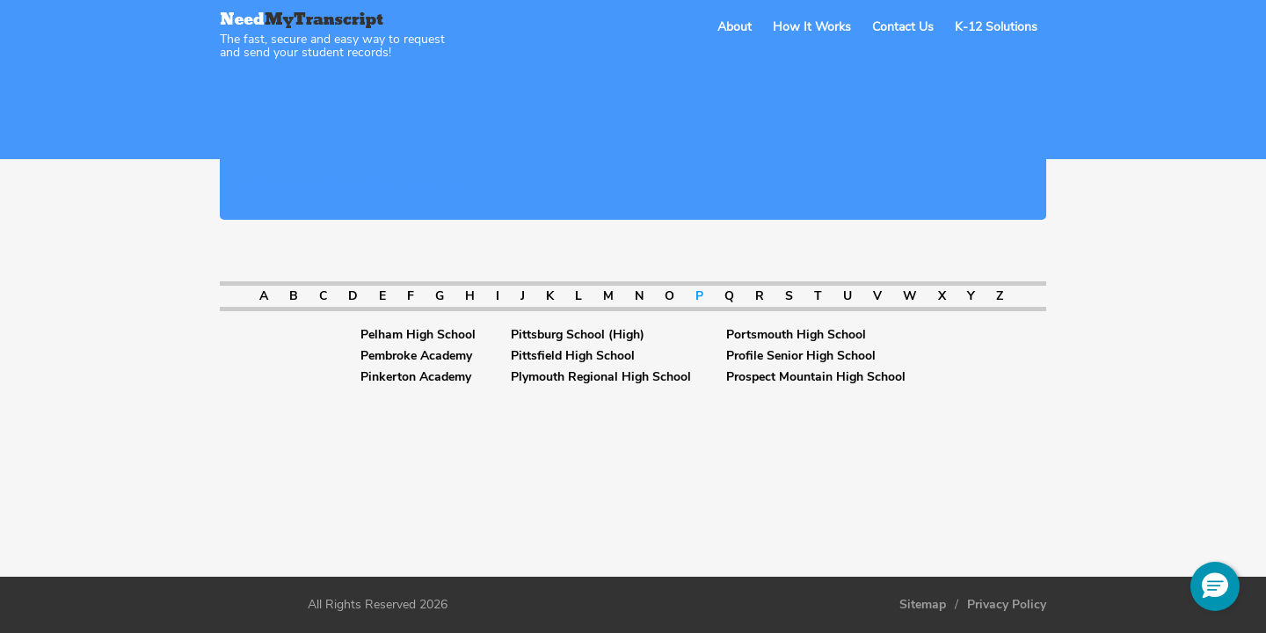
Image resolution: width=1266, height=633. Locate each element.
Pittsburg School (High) (577, 335)
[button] (1215, 586)
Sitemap (922, 605)
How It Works (812, 26)
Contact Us (903, 26)
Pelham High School (418, 335)
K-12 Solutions (996, 26)
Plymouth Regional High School (601, 377)
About (734, 26)
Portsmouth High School (796, 335)
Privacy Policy (1006, 605)
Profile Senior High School (801, 356)
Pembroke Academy (416, 356)
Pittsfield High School (573, 356)
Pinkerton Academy (415, 377)
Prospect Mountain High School (816, 377)
